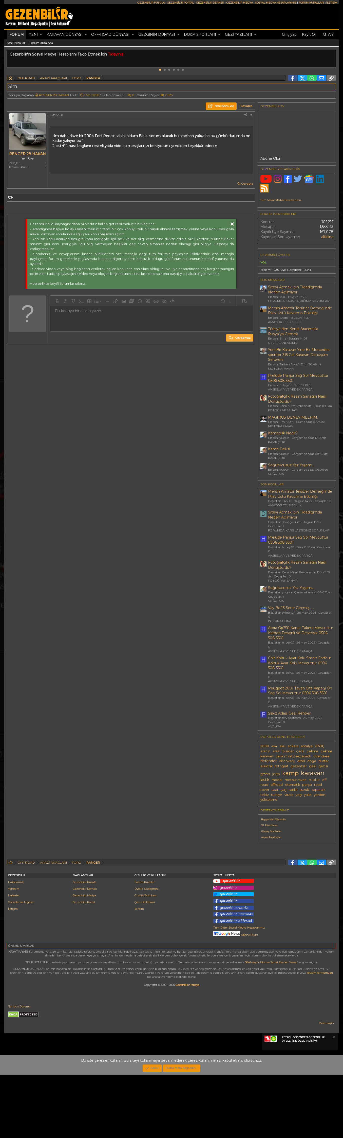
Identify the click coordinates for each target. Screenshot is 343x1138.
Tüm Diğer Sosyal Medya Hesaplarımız (239, 991)
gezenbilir (298, 766)
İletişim (13, 972)
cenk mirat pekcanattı (293, 756)
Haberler (14, 959)
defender (268, 761)
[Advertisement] (297, 881)
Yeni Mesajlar (16, 43)
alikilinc (327, 237)
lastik (264, 779)
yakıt (308, 795)
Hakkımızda (16, 945)
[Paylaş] (245, 115)
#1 (251, 115)
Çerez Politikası (145, 965)
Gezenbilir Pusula (84, 945)
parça (307, 785)
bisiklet (288, 751)
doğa (311, 761)
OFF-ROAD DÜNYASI (110, 34)
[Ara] (328, 34)
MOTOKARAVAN (281, 368)
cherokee (321, 756)
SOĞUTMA (276, 474)
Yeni (33, 34)
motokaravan (296, 780)
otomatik (292, 785)
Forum (16, 34)
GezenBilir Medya (187, 1048)
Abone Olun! (235, 998)
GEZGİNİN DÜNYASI (156, 34)
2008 (264, 746)
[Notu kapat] (334, 1101)
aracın (265, 751)
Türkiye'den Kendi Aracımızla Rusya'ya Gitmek (293, 331)
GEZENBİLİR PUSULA (151, 2)
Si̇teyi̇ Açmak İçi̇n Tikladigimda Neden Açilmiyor (295, 289)
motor (314, 779)
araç (320, 746)
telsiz (264, 795)
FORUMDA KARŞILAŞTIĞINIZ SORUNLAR (299, 301)
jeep (276, 774)
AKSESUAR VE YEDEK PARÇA (290, 389)
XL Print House (269, 825)
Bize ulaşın (326, 1086)
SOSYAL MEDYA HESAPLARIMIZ (275, 2)
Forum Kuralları (145, 945)
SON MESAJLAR (272, 280)
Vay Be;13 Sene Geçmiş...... (291, 608)
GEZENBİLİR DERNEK (210, 2)
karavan (313, 773)
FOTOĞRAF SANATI (283, 410)
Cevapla (247, 183)
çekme (312, 751)
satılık (293, 790)
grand (265, 774)
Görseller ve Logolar (21, 965)
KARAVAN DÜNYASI (65, 34)
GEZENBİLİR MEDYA (239, 2)
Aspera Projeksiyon (271, 837)
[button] (41, 34)
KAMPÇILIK (276, 442)
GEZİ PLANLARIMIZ (283, 343)
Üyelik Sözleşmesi (147, 952)
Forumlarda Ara (41, 43)
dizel (301, 761)
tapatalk (318, 790)
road (318, 785)
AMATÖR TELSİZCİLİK (284, 322)
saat (275, 790)
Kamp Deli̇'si (279, 449)
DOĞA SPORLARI (200, 34)
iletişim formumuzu (320, 1036)
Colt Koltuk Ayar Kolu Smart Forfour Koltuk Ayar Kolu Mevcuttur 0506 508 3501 (299, 663)
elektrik (266, 766)
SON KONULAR (272, 484)
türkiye (276, 795)
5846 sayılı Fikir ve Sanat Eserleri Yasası (271, 1025)
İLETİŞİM (331, 2)
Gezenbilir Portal (84, 965)
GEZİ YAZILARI (238, 34)
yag (299, 795)
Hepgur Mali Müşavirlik (273, 819)
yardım (319, 795)
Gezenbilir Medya (84, 959)
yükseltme (268, 800)
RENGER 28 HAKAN (54, 95)
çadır (300, 751)
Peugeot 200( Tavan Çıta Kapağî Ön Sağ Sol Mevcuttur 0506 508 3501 (300, 691)
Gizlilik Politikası (146, 959)
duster (323, 761)
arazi (276, 751)
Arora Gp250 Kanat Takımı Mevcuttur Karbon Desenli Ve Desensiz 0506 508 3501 (300, 633)
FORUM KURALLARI (311, 2)
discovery (287, 761)
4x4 (274, 746)
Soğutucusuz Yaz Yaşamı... (291, 465)
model (277, 780)
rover (264, 790)
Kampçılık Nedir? (283, 433)
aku (282, 746)
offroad (277, 785)
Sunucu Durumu (19, 1070)
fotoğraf (281, 766)
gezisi (323, 766)
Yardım (139, 972)
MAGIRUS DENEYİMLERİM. (293, 417)
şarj (283, 790)
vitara (288, 795)
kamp (290, 773)
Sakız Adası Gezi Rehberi (289, 713)
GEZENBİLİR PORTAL (180, 2)
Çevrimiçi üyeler (275, 255)
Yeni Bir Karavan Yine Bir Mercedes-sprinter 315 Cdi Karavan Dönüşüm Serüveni (299, 354)
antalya (307, 746)
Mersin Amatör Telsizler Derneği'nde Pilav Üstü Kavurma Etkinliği (300, 310)
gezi (312, 766)
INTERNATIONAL (280, 621)
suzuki (305, 790)
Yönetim (13, 952)
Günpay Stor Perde (270, 831)
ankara (293, 746)
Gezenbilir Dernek (85, 952)
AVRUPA (274, 726)
